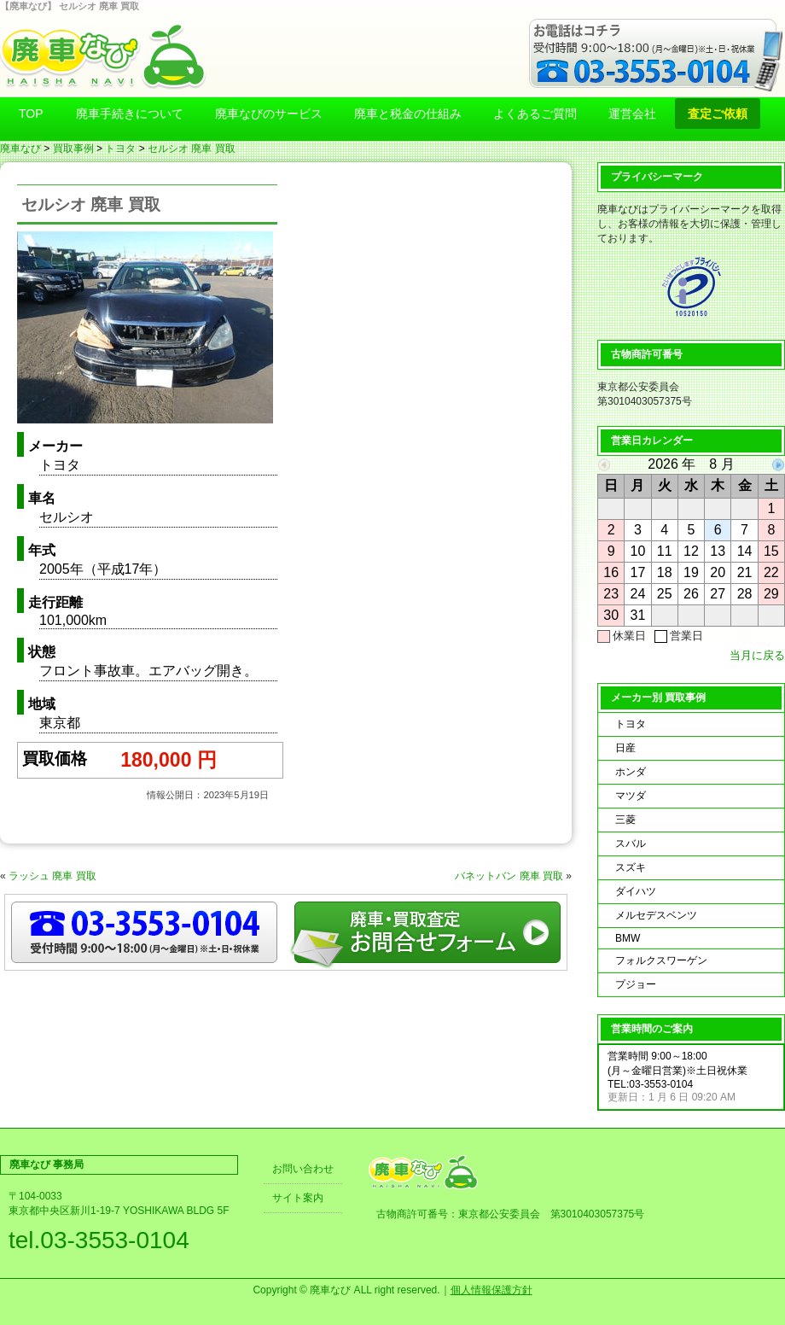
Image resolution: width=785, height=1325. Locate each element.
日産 (625, 748)
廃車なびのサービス (269, 113)
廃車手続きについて (129, 113)
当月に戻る (757, 655)
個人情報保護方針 (491, 1290)
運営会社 (632, 113)
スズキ (630, 867)
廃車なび (20, 149)
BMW (627, 938)
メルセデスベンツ (656, 915)
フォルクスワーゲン (661, 960)
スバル (630, 843)
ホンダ (630, 772)
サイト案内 (297, 1198)
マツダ (630, 796)
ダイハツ (635, 891)
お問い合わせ (303, 1169)
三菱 (625, 820)
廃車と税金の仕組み (408, 113)
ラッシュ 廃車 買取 (52, 876)
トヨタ (120, 149)
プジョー (635, 984)
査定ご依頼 (717, 113)
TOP (31, 113)
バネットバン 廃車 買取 (509, 876)
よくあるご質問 (535, 113)
